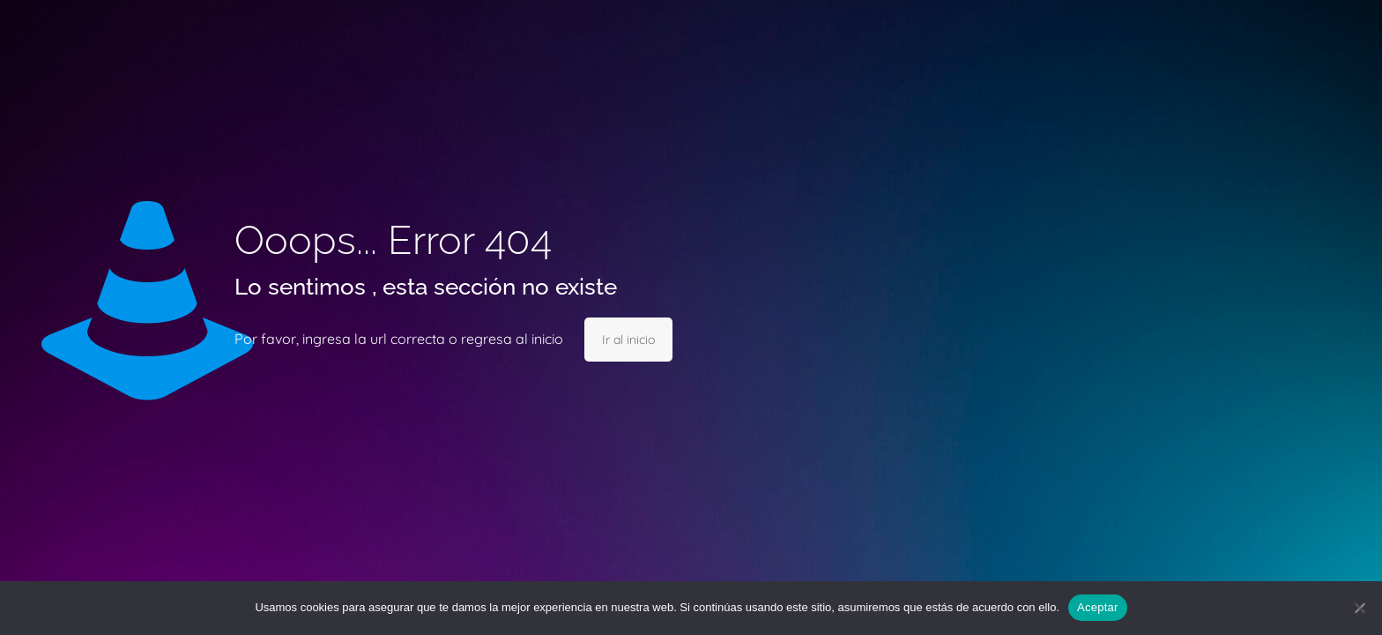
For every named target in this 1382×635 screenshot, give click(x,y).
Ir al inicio (628, 339)
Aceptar (1097, 607)
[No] (1360, 607)
